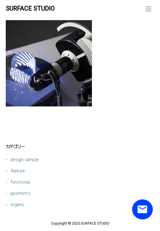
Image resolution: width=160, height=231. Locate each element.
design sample (24, 159)
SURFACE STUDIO (30, 8)
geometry (20, 193)
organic (17, 204)
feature (17, 170)
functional (20, 182)
